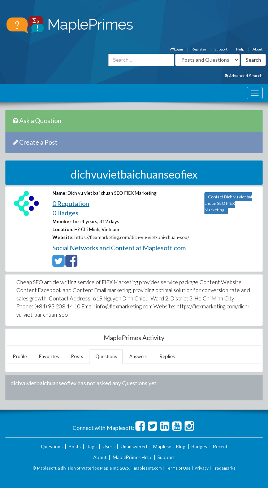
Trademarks (224, 468)
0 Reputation (70, 203)
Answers (138, 356)
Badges (199, 446)
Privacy (202, 468)
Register (198, 49)
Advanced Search (244, 75)
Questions (106, 356)
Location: (62, 229)
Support (221, 49)
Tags (91, 446)
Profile (20, 356)
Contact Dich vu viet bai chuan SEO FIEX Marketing (228, 203)
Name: (59, 193)
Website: (62, 237)
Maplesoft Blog (169, 446)
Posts (77, 356)
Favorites (49, 356)
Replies (167, 356)
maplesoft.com (148, 468)
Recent (220, 446)
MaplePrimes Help (132, 457)
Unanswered (134, 446)
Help (240, 49)
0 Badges (65, 213)
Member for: (66, 221)
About (257, 49)
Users (108, 446)
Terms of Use (178, 468)
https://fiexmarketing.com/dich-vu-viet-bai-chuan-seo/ (131, 237)
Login (176, 49)
